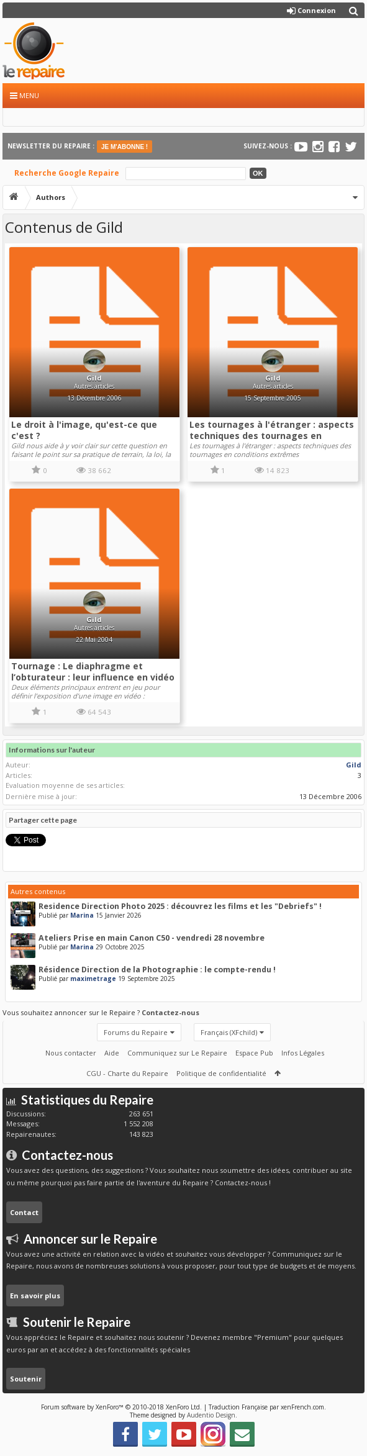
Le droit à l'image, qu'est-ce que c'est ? (84, 429)
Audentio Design (211, 1415)
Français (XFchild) (229, 1032)
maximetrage (93, 978)
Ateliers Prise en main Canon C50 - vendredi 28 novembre (152, 938)
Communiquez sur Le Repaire (177, 1052)
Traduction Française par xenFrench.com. (267, 1407)
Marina (82, 915)
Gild (94, 377)
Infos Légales (302, 1052)
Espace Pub (254, 1052)
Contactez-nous (170, 1012)
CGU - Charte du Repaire (127, 1073)
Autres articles (94, 386)
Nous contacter (70, 1052)
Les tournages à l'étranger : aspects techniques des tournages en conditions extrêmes (271, 435)
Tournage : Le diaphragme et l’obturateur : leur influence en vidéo (92, 671)
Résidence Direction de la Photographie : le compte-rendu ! (157, 969)
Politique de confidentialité (221, 1073)
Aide (111, 1052)
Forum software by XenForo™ (121, 1407)
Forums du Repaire (136, 1032)
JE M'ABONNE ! (124, 146)
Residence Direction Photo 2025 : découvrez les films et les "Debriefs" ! (180, 906)
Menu (24, 95)
